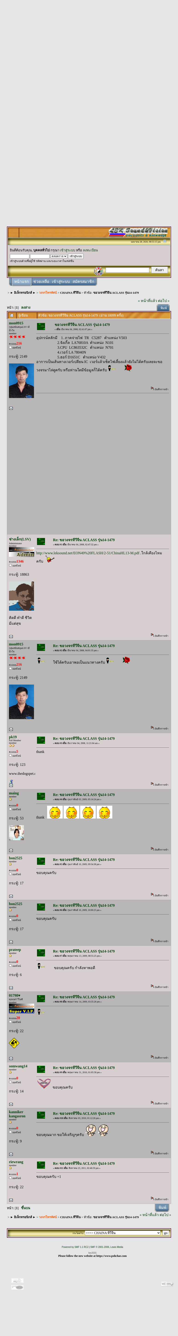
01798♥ (14, 995)
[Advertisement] (89, 72)
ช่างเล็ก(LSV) (20, 539)
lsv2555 (92, 1252)
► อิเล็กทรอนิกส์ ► (23, 292)
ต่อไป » (164, 301)
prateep (15, 950)
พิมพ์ (164, 308)
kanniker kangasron (17, 1114)
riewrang (16, 1162)
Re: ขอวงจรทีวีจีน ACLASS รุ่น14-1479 (84, 540)
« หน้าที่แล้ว (147, 301)
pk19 (13, 737)
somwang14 (18, 1066)
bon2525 (15, 858)
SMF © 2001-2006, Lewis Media (106, 1247)
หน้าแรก (21, 281)
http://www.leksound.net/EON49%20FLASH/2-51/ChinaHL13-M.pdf (87, 553)
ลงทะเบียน (90, 250)
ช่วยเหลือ (41, 281)
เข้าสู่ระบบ (67, 250)
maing (14, 793)
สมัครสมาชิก (83, 281)
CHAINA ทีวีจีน (70, 292)
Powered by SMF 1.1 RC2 (75, 1247)
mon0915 (16, 323)
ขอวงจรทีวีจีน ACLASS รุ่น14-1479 (116, 292)
